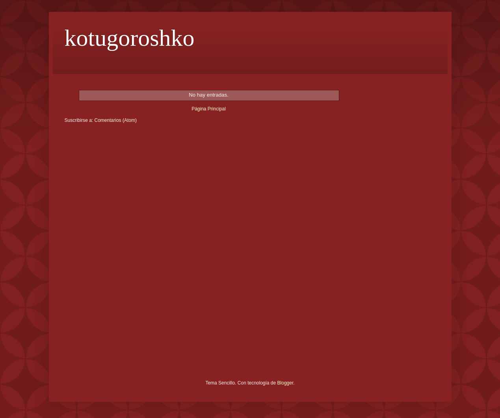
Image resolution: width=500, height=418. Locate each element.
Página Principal (208, 109)
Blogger (285, 383)
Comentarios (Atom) (116, 120)
